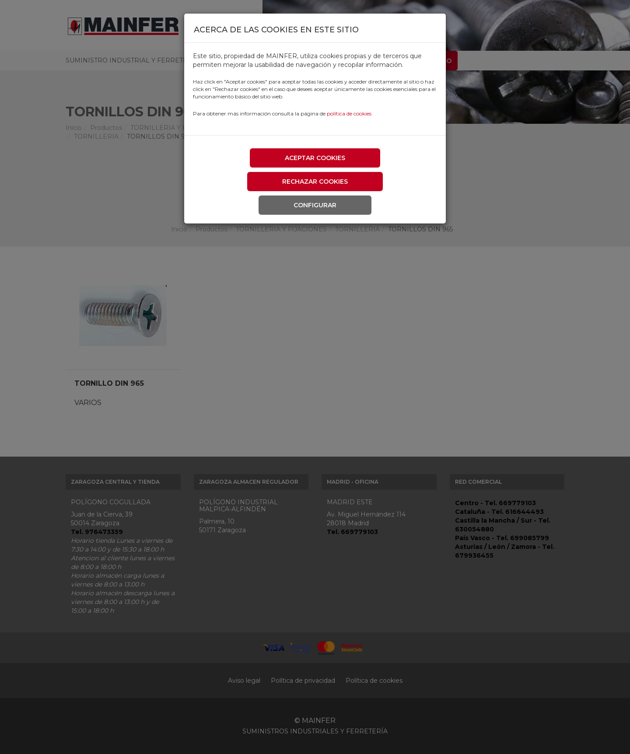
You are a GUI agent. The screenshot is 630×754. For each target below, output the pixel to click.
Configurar (315, 205)
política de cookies (349, 113)
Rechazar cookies (315, 181)
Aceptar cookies (315, 158)
